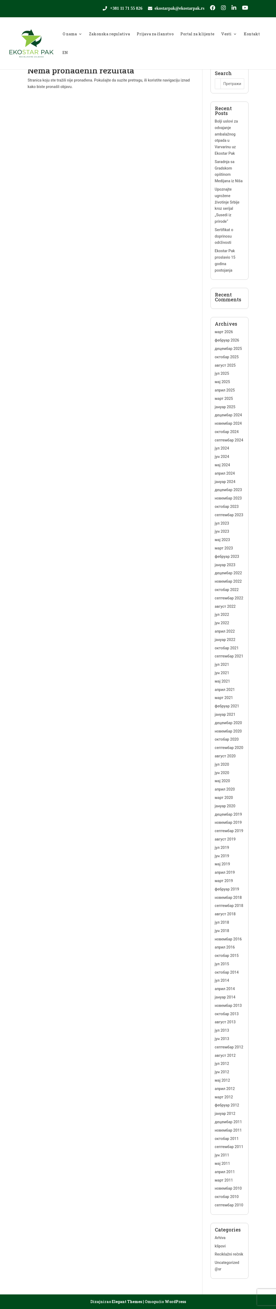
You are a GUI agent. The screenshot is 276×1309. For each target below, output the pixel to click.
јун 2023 (222, 531)
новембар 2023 (228, 498)
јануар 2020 (225, 806)
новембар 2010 (228, 1188)
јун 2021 (222, 673)
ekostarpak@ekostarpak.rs (179, 9)
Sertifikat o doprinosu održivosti (224, 236)
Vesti (226, 34)
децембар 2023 (228, 490)
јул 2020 (222, 764)
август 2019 (225, 839)
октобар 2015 (227, 955)
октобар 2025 (227, 357)
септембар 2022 (229, 598)
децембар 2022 (228, 573)
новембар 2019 (228, 822)
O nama (70, 34)
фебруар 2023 (227, 556)
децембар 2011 (228, 1122)
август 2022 (225, 606)
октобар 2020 (227, 739)
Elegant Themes (127, 1301)
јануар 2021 (225, 714)
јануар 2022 (225, 639)
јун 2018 (222, 931)
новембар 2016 (228, 939)
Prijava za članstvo (155, 34)
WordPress (175, 1301)
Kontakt (252, 34)
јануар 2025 (225, 407)
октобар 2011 (227, 1138)
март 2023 (224, 548)
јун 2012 (222, 1072)
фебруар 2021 (227, 706)
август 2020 (225, 756)
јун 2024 (222, 456)
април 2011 (225, 1172)
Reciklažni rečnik (229, 1254)
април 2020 (225, 789)
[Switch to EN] (65, 60)
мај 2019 (222, 864)
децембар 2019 (228, 814)
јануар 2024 (225, 482)
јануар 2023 (225, 565)
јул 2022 (222, 614)
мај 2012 (222, 1080)
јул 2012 (222, 1063)
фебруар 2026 (227, 340)
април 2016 (225, 947)
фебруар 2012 (227, 1105)
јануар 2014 (225, 997)
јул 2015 (222, 964)
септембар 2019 (229, 831)
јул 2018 (222, 922)
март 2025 (224, 398)
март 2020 (224, 797)
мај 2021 (222, 681)
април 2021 (225, 689)
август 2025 (225, 365)
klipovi (220, 1246)
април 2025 (225, 390)
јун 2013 (222, 1039)
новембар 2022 (228, 581)
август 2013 (225, 1022)
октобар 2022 (227, 590)
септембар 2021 (229, 656)
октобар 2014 (227, 972)
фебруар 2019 (227, 889)
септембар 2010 (229, 1205)
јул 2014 (222, 980)
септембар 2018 (229, 905)
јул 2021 (222, 664)
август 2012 (225, 1055)
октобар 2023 (227, 506)
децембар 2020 (228, 723)
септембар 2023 (229, 515)
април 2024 (225, 473)
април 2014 (225, 989)
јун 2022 (222, 623)
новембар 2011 (228, 1130)
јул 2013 (222, 1030)
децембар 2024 (228, 415)
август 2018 (225, 914)
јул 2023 (222, 523)
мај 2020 (222, 781)
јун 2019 (222, 856)
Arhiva (220, 1238)
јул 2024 (222, 448)
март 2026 (224, 332)
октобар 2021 (227, 648)
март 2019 (224, 881)
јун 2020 (222, 773)
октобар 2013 (227, 1014)
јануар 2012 (225, 1113)
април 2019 (225, 872)
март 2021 (224, 698)
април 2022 (225, 631)
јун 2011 (222, 1155)
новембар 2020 (228, 731)
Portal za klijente (197, 34)
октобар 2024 (227, 432)
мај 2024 (222, 465)
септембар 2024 (229, 440)
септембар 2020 (229, 747)
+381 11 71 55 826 (126, 9)
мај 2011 (222, 1163)
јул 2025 (222, 373)
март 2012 (224, 1097)
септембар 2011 (229, 1147)
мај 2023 (222, 540)
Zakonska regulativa (109, 34)
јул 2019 (222, 847)
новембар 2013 (228, 1005)
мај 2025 (222, 382)
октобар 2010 (227, 1197)
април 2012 (225, 1089)
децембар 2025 (228, 348)
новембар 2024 (228, 423)
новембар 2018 (228, 897)
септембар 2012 (229, 1047)
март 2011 (224, 1180)
